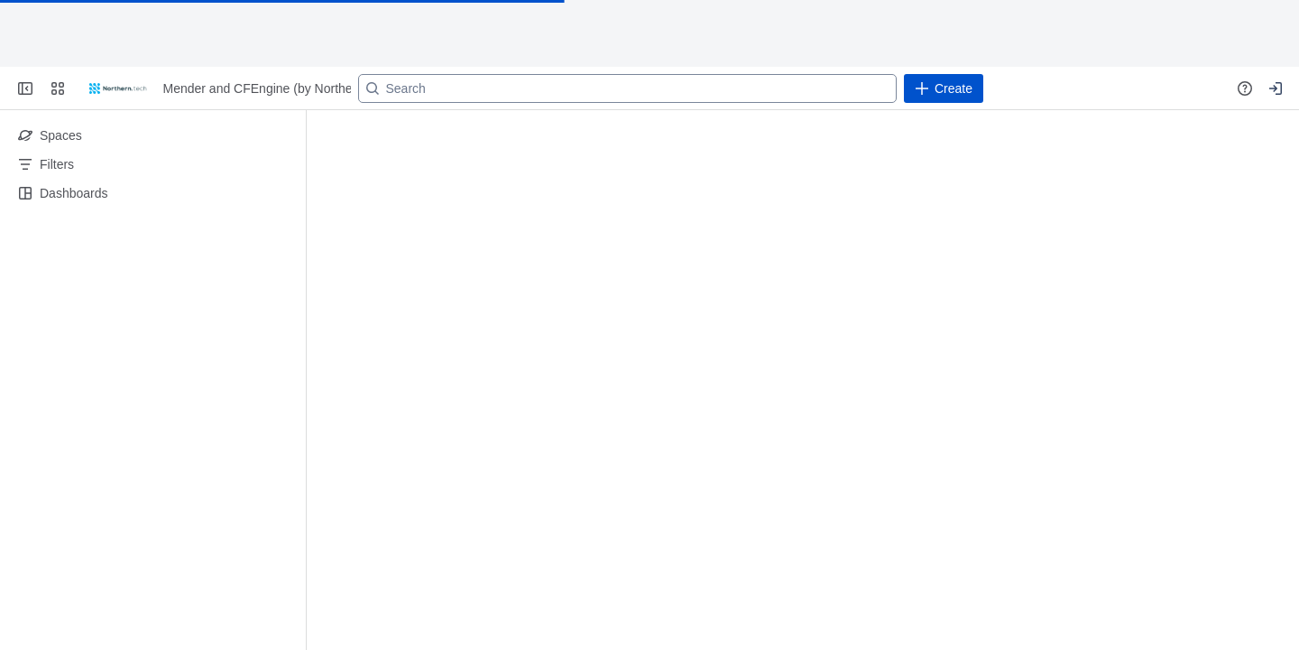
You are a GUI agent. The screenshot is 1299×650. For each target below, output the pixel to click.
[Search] (627, 88)
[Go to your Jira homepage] (117, 88)
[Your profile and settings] (1275, 88)
